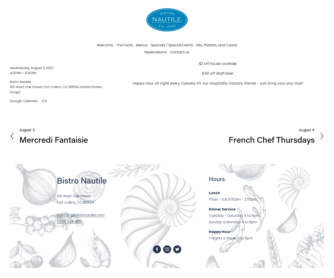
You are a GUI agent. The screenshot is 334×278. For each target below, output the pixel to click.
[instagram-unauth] (167, 249)
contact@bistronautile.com (80, 215)
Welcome (105, 45)
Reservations (156, 52)
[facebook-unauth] (157, 249)
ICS (44, 101)
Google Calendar (24, 101)
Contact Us (179, 52)
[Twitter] (177, 249)
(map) (15, 92)
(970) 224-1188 (69, 221)
